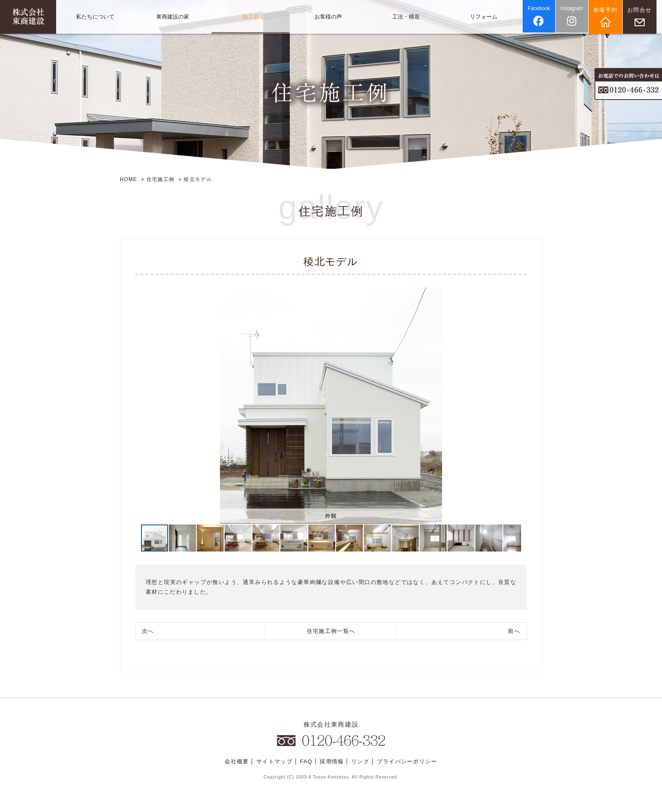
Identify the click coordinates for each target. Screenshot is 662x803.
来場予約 (608, 10)
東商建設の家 (172, 17)
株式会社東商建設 (331, 724)
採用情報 (332, 762)
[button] (148, 405)
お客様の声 (328, 17)
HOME (128, 179)
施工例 (250, 17)
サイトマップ (274, 762)
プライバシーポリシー (407, 762)
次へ (148, 630)
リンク (360, 762)
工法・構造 (406, 17)
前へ (514, 630)
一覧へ (331, 630)
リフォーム (483, 17)
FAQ (306, 762)
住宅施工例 (161, 179)
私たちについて (95, 17)
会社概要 (237, 762)
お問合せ (642, 10)
